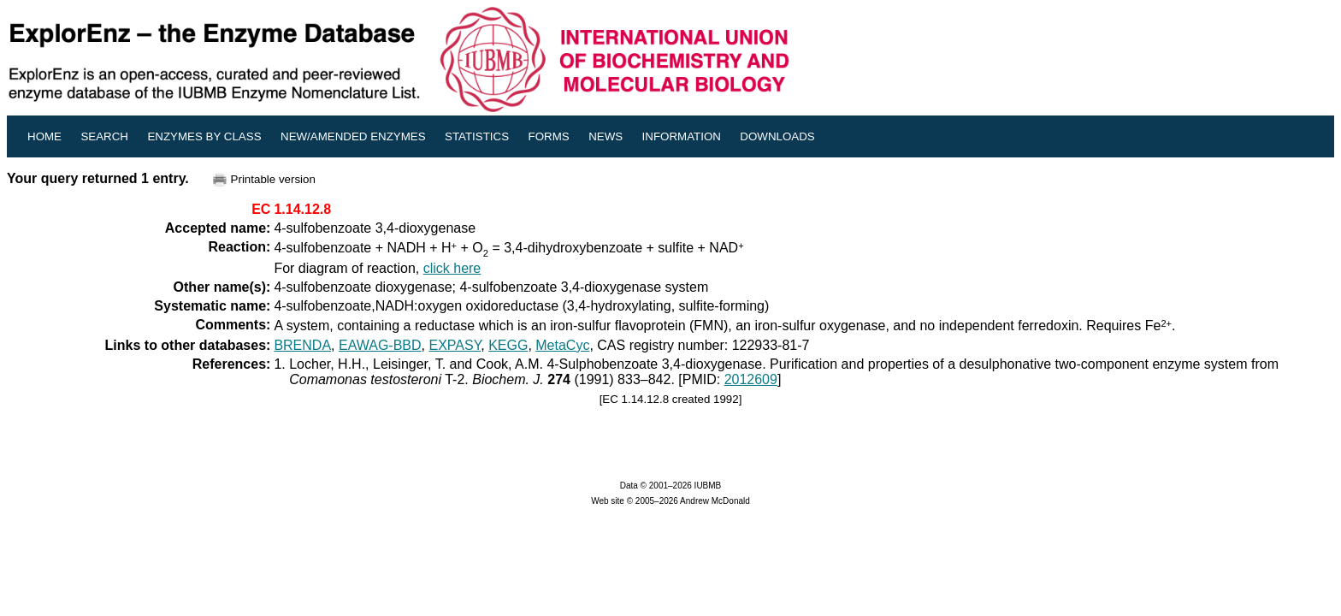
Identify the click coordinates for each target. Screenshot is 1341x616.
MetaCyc (562, 345)
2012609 (750, 379)
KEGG (508, 345)
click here (452, 268)
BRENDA (302, 345)
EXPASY (454, 345)
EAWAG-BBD (380, 345)
